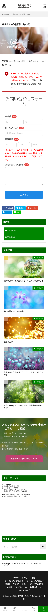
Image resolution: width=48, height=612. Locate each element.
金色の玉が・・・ (11, 342)
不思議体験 (11, 237)
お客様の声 (11, 231)
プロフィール (21, 587)
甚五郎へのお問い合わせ (22, 14)
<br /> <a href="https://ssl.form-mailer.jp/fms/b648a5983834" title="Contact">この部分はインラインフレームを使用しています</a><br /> (24, 147)
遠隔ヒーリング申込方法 (32, 584)
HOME (6, 14)
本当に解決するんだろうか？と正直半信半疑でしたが (23, 406)
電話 (33, 609)
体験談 (9, 587)
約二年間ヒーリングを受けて (15, 311)
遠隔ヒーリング (12, 584)
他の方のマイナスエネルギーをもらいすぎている (23, 281)
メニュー (24, 609)
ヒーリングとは (28, 577)
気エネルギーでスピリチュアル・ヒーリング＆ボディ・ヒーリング (23, 564)
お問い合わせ (35, 587)
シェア (14, 609)
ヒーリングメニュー (35, 581)
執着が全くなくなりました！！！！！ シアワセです (23, 373)
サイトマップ (24, 590)
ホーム (5, 609)
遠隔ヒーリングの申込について (24, 458)
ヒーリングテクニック (14, 581)
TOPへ (43, 609)
